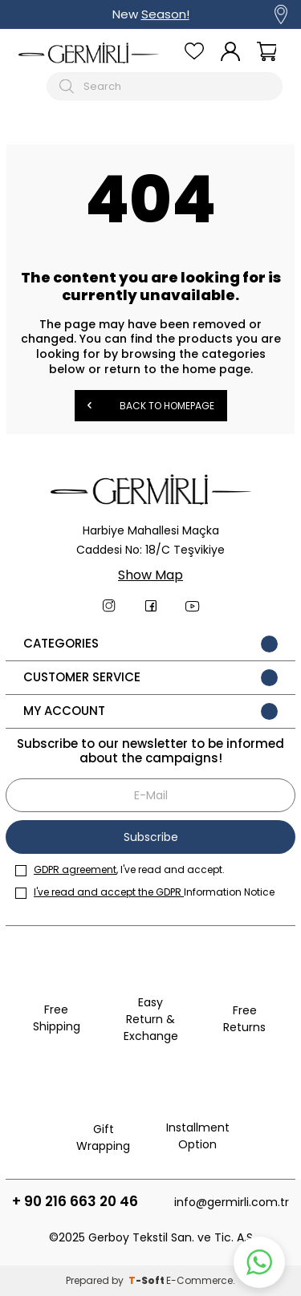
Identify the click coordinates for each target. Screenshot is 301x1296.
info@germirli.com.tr (231, 1202)
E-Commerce (199, 1280)
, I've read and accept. (120, 869)
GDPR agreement (75, 869)
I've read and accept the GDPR (109, 892)
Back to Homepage (150, 405)
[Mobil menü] (29, 86)
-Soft (147, 1280)
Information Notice (145, 892)
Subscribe (151, 837)
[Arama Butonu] (69, 86)
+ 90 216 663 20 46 (75, 1201)
